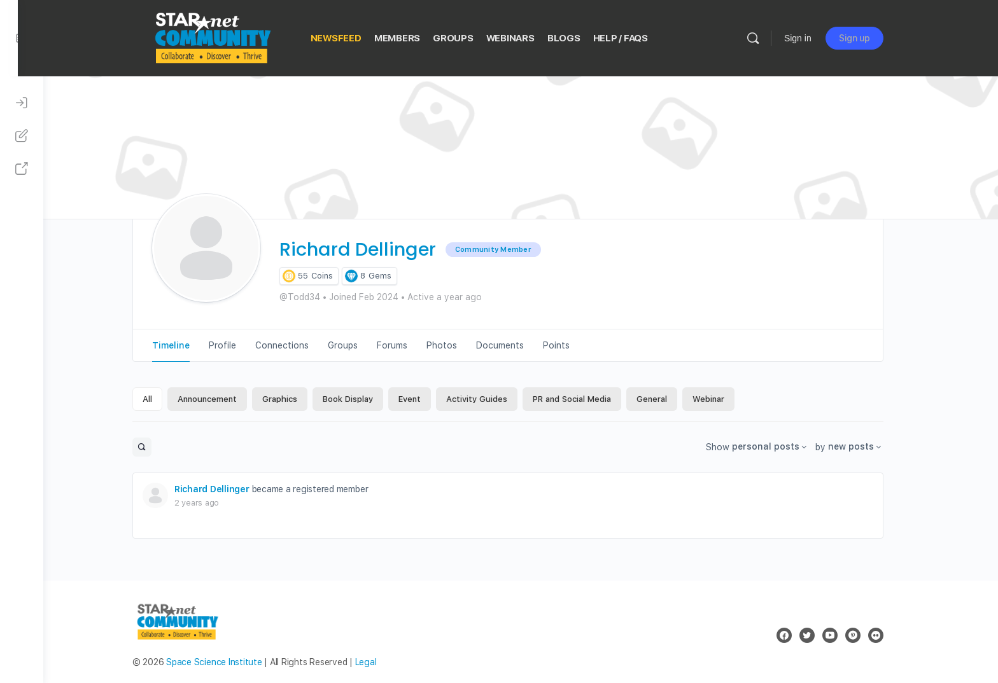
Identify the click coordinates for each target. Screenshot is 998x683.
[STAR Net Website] (21, 169)
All (160, 399)
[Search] (765, 38)
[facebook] (797, 635)
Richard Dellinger (224, 489)
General (664, 399)
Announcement (220, 399)
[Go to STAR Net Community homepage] (224, 36)
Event (422, 399)
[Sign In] (21, 103)
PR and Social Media (584, 399)
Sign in (810, 38)
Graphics (292, 399)
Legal (379, 662)
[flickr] (888, 635)
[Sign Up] (21, 136)
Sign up (867, 38)
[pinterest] (865, 635)
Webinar (721, 399)
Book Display (360, 399)
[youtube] (842, 635)
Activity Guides (489, 399)
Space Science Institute (226, 662)
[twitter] (819, 635)
